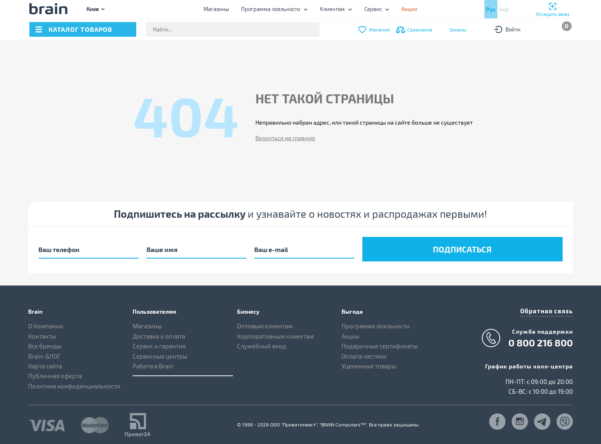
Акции (350, 334)
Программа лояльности (270, 9)
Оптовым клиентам (265, 324)
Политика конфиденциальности (74, 384)
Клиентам (332, 9)
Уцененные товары (369, 364)
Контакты (42, 334)
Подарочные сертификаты (380, 344)
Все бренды (45, 344)
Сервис (373, 9)
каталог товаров (80, 29)
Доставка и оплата (159, 334)
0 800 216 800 (540, 340)
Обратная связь (548, 308)
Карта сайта (45, 364)
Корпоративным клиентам (275, 334)
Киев (92, 9)
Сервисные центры (160, 354)
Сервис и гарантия (159, 344)
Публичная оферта (55, 374)
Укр (504, 9)
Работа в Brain (153, 364)
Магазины (216, 9)
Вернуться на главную (285, 137)
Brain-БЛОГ (44, 354)
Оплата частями (364, 354)
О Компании (45, 324)
